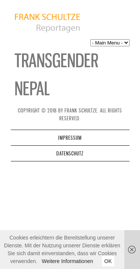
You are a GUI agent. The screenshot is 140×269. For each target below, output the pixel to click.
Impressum (70, 137)
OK (108, 261)
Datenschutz (70, 153)
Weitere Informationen (67, 261)
